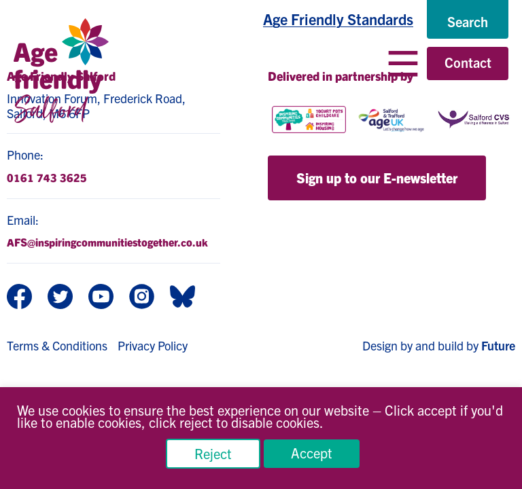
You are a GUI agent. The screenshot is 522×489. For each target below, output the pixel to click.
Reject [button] (213, 453)
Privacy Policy (153, 345)
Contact (468, 62)
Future (498, 345)
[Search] (467, 22)
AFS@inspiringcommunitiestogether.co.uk (107, 242)
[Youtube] (101, 298)
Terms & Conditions (57, 345)
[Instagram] (141, 298)
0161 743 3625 (47, 177)
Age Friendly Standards (338, 19)
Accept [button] (311, 452)
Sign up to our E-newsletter (376, 177)
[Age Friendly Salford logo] (61, 70)
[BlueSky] (182, 298)
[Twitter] (60, 298)
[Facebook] (19, 298)
